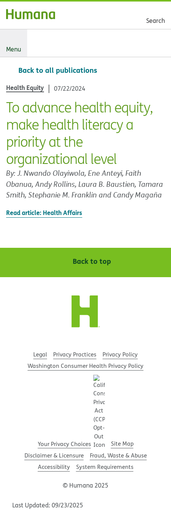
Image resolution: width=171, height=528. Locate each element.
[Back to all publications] (51, 70)
